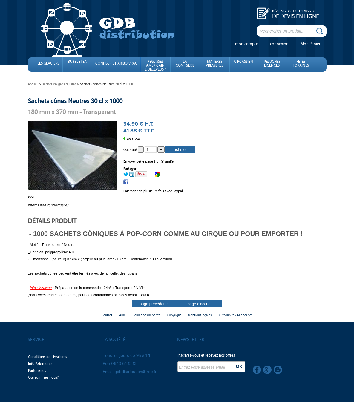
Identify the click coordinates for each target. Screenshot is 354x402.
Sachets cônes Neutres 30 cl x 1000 (75, 101)
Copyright (174, 315)
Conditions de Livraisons (47, 356)
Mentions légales (200, 315)
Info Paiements (40, 363)
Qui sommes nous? (43, 377)
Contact (107, 315)
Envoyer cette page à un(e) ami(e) (148, 161)
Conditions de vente (146, 315)
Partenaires (37, 370)
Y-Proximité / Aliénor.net (235, 315)
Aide (122, 315)
